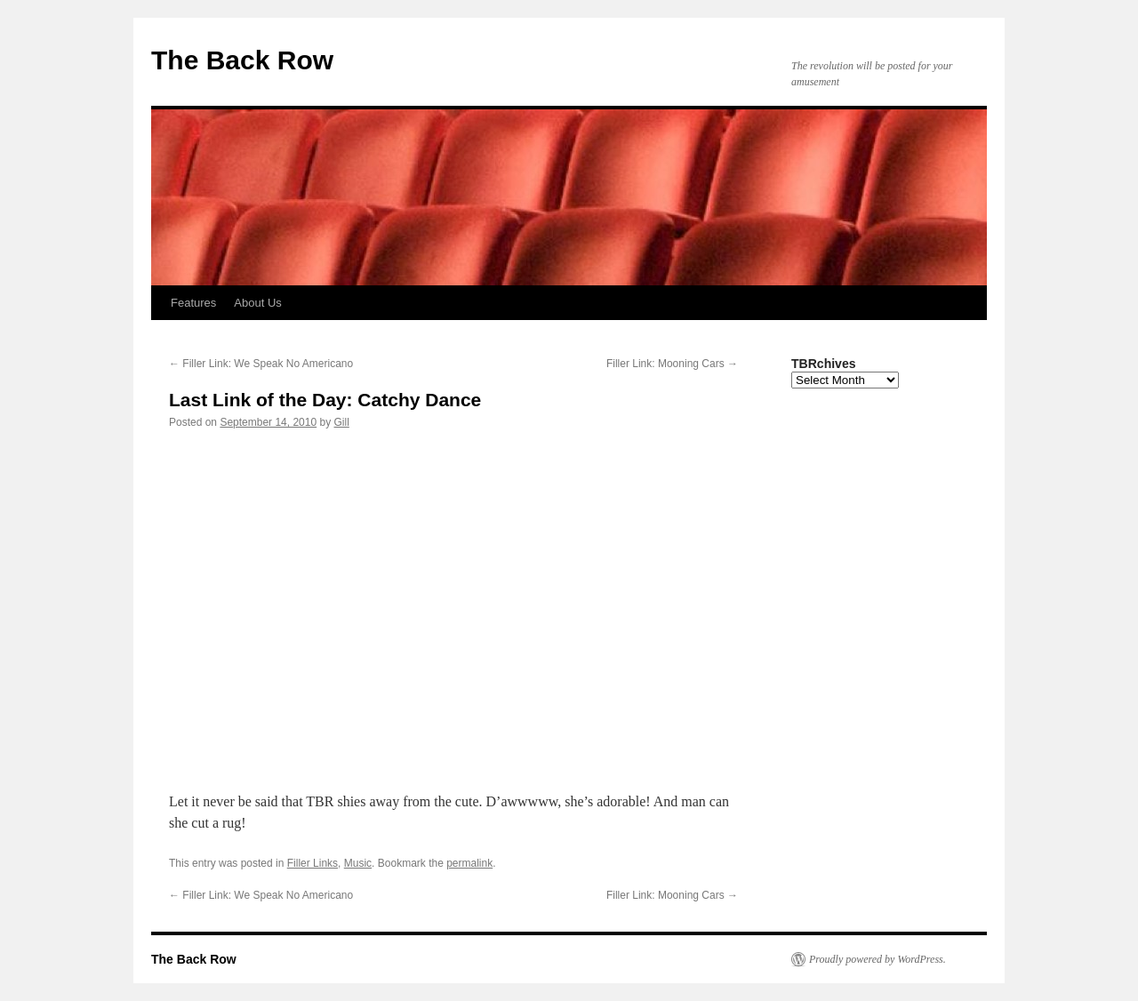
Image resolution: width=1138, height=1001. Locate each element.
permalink (469, 863)
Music (358, 863)
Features (193, 302)
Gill (341, 422)
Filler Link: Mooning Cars (672, 363)
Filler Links (312, 863)
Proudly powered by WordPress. (877, 959)
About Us (257, 302)
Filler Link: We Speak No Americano (261, 363)
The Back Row (242, 60)
